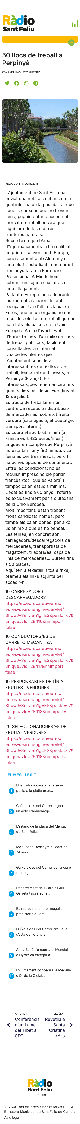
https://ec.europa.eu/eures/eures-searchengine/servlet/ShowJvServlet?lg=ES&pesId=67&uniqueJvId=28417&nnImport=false (39, 660)
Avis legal (12, 1117)
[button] (7, 83)
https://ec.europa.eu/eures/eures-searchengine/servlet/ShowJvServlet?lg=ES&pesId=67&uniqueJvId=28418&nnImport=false (39, 705)
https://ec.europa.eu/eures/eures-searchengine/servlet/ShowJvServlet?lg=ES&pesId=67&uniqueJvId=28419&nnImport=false (39, 750)
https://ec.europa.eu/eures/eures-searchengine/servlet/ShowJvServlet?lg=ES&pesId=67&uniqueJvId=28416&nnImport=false (39, 615)
